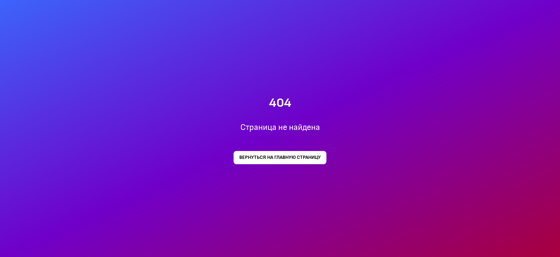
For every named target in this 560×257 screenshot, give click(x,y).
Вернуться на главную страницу (280, 157)
